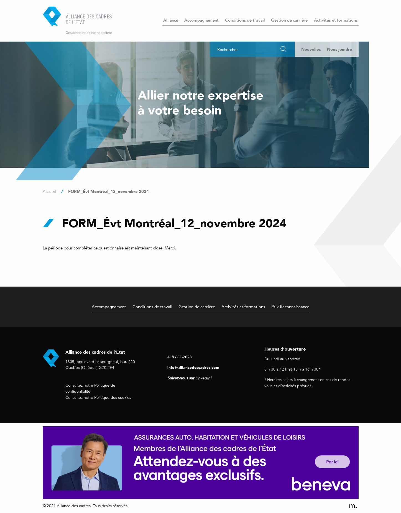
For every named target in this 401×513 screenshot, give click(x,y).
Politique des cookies (112, 397)
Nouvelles (311, 49)
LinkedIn (202, 378)
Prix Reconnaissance (290, 306)
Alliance (170, 20)
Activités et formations (336, 20)
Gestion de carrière (289, 20)
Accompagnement (201, 20)
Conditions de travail (245, 20)
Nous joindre (339, 49)
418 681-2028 (179, 357)
